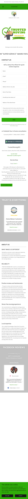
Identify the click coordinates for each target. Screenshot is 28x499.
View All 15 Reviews (14, 362)
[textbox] (14, 71)
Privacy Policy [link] (22, 124)
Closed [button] (15, 163)
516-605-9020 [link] (14, 6)
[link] (14, 14)
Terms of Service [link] (13, 125)
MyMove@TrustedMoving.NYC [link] (14, 155)
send (14, 119)
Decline (7, 495)
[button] (3, 6)
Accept (20, 495)
